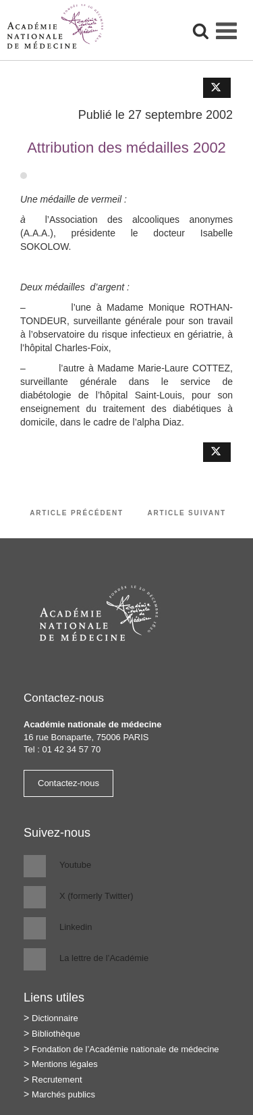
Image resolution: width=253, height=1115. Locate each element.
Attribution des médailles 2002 (126, 147)
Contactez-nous (68, 783)
